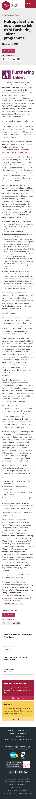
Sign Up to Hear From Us (22, 730)
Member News (8, 51)
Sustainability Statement (24, 781)
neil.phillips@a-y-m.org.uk (14, 603)
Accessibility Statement (10, 781)
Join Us (28, 739)
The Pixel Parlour (20, 787)
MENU (28, 4)
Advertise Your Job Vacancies (14, 739)
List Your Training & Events (18, 733)
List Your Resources (18, 736)
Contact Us (9, 730)
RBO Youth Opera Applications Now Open (18, 635)
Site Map (11, 784)
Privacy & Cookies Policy (24, 778)
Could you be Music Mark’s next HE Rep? (16, 658)
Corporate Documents (10, 778)
